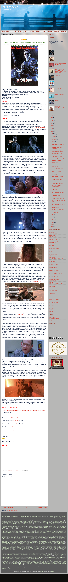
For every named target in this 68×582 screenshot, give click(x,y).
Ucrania (59, 564)
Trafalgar (31, 564)
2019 (52, 126)
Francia (26, 546)
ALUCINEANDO (52, 232)
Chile (35, 522)
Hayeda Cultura (9, 547)
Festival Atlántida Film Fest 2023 (51, 531)
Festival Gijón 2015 (30, 536)
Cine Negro (57, 522)
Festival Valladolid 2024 (38, 543)
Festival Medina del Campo (54, 537)
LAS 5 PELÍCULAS (53, 277)
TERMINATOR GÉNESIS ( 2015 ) (58, 191)
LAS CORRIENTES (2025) (59, 94)
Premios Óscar (34, 558)
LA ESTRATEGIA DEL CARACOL (55, 273)
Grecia (58, 546)
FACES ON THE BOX (53, 267)
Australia (4, 520)
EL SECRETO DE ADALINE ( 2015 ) (58, 144)
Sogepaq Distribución (29, 562)
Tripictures (37, 564)
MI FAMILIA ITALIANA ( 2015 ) (57, 183)
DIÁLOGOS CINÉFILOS (53, 255)
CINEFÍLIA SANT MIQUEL (54, 241)
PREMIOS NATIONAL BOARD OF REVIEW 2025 (59, 107)
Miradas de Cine (15, 418)
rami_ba (41, 571)
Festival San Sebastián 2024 (53, 539)
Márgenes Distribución (58, 550)
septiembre (54, 139)
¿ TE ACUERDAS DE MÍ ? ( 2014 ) (58, 204)
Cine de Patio (15, 420)
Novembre (54, 553)
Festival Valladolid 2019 (6, 543)
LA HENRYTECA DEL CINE (54, 274)
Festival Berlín (20, 532)
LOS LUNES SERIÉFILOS (54, 279)
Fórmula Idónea (20, 546)
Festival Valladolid (16, 542)
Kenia (64, 548)
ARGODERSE (52, 235)
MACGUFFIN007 (52, 280)
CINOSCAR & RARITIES (54, 248)
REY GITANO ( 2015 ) (56, 169)
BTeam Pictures (55, 521)
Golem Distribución (44, 546)
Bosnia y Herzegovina (42, 521)
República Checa (27, 560)
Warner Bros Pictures (30, 567)
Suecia (54, 562)
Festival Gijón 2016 (39, 536)
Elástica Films (4, 527)
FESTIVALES (50, 31)
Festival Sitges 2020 (51, 541)
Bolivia (25, 521)
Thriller (20, 564)
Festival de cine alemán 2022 (27, 533)
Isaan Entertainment (26, 548)
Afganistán (63, 516)
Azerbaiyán (30, 520)
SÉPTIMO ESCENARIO (53, 290)
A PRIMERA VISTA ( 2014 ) (57, 179)
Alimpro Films (33, 517)
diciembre (54, 134)
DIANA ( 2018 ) (57, 75)
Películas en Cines (59, 555)
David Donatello (28, 524)
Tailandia (36, 563)
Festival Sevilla (23, 541)
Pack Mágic (49, 554)
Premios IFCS (27, 558)
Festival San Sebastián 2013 (15, 538)
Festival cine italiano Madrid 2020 (53, 532)
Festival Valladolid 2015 (27, 542)
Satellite (30, 561)
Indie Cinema (4, 548)
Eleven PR (10, 527)
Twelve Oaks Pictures (52, 564)
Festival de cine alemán (18, 533)
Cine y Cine (15, 423)
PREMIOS (56, 31)
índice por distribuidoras (57, 547)
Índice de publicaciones (41, 547)
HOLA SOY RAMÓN (53, 271)
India (35, 547)
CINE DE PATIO (52, 238)
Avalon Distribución (16, 520)
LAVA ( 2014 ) (54, 174)
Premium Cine (43, 558)
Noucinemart (49, 553)
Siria (24, 562)
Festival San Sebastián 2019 (28, 539)
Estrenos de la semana (26, 528)
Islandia (32, 548)
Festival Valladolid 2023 (28, 543)
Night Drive (34, 553)
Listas (8, 550)
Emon (41, 527)
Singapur (20, 562)
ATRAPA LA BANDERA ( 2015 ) (57, 150)
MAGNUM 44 (51, 309)
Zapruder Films (60, 567)
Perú (12, 557)
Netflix (23, 553)
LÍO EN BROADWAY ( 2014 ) (57, 156)
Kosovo (15, 549)
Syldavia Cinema (29, 563)
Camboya (6, 522)
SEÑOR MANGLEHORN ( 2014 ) (58, 176)
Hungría (30, 547)
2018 (52, 128)
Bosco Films (36, 521)
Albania (15, 517)
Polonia (29, 557)
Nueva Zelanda (59, 553)
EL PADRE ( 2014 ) (55, 212)
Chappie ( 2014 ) (37, 281)
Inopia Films (9, 548)
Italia (40, 548)
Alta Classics (38, 517)
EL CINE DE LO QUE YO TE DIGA (55, 260)
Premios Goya (19, 558)
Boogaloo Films (30, 521)
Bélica (63, 520)
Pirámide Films (17, 557)
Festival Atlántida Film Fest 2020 (14, 531)
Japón (45, 548)
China (39, 522)
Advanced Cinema (57, 516)
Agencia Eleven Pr (5, 517)
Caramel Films (25, 522)
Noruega (43, 553)
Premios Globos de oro (7, 558)
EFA (37, 526)
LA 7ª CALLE (51, 305)
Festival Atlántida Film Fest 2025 (10, 532)
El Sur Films (46, 526)
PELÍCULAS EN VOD (40, 31)
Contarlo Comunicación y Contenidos (40, 523)
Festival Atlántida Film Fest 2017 (42, 530)
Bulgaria (61, 521)
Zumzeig (9, 568)
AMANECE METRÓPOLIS (54, 233)
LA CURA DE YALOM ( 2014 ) (57, 154)
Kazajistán (60, 548)
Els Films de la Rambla (25, 527)
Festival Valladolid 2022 (17, 543)
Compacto (21, 523)
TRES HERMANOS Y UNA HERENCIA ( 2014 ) (57, 148)
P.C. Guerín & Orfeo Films (42, 554)
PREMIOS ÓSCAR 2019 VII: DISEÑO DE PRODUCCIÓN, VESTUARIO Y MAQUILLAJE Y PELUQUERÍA (60, 71)
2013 (52, 226)
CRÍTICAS (20, 31)
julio (52, 142)
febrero (53, 221)
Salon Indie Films (25, 561)
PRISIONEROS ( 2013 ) (59, 50)
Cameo (10, 522)
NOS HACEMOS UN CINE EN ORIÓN (56, 283)
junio (53, 214)
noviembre (54, 136)
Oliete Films (23, 554)
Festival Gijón (21, 536)
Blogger (52, 571)
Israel (37, 548)
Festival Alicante (5, 530)
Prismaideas (58, 558)
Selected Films (49, 561)
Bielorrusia (9, 521)
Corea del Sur (50, 523)
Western (38, 567)
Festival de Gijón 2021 (37, 533)
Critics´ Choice (13, 524)
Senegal (53, 561)
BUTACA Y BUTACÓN (53, 236)
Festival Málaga (42, 537)
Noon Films (39, 553)
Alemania (19, 517)
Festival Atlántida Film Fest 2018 (54, 530)
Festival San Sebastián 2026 (14, 541)
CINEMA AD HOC (52, 242)
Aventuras (24, 520)
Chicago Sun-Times (15, 430)
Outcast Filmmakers (34, 554)
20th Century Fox (5, 516)
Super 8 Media (5, 563)
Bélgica (58, 520)
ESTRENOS (63, 31)
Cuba (23, 524)
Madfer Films (42, 550)
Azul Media (34, 520)
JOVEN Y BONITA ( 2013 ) (59, 57)
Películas (47, 556)
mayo (53, 216)
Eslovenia (63, 527)
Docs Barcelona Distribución (6, 526)
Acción (45, 516)
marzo (53, 219)
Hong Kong (26, 547)
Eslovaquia (58, 527)
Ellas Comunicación (16, 527)
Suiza (58, 562)
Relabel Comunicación (19, 560)
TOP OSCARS (52, 293)
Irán (16, 548)
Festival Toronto (5, 542)
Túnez (42, 564)
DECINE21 (51, 251)
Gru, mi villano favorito (39, 127)
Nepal (20, 553)
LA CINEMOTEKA (52, 306)
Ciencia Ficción (45, 522)
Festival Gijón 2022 (19, 537)
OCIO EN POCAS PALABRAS (55, 285)
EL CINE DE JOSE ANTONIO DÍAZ (56, 258)
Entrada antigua (42, 507)
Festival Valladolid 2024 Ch (48, 543)
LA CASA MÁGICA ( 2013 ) (57, 153)
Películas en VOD (5, 557)
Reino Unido (9, 560)
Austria (10, 520)
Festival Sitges (32, 541)
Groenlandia (63, 546)
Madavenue (35, 550)
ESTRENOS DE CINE (53, 266)
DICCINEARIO (52, 257)
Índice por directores (50, 547)
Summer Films (64, 562)
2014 (52, 224)
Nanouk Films (16, 553)
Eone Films (46, 527)
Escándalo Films (52, 527)
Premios (40, 557)
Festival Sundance (60, 541)
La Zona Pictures (54, 549)
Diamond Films (41, 524)
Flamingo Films (5, 546)
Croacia (19, 524)
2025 (52, 117)
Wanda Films (21, 567)
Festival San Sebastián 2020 (41, 539)
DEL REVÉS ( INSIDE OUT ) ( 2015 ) (58, 173)
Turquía (45, 564)
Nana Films (11, 553)
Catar (31, 522)
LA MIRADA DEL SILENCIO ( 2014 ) (58, 198)
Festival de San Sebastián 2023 (12, 534)
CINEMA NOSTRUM (53, 244)
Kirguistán (3, 549)
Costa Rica (60, 523)
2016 (52, 131)
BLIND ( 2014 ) (54, 189)
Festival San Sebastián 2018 (15, 539)
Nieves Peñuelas (28, 553)
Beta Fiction (4, 521)
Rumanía (14, 561)
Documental (14, 526)
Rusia (19, 561)
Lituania (12, 550)
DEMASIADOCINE (52, 252)
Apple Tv (63, 517)
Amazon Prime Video (45, 517)
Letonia (64, 549)
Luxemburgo (23, 550)
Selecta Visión (42, 561)
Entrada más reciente (7, 507)
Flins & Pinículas (13, 546)
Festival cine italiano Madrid (41, 532)
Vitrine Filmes (5, 567)
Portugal (34, 557)
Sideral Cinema (15, 562)
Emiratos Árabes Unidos (34, 527)
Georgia (37, 546)
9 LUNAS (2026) (58, 88)
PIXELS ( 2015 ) (55, 166)
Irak (13, 548)
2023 (52, 120)
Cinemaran (63, 522)
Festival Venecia (15, 544)
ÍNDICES (14, 31)
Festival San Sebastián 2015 (40, 538)
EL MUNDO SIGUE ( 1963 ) (57, 202)
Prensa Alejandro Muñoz (51, 558)
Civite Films (4, 523)
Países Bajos (63, 554)
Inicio (25, 507)
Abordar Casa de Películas (37, 516)
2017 (52, 130)
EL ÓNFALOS (52, 261)
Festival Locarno (34, 537)
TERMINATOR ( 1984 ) (56, 195)
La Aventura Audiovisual (22, 549)
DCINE (50, 249)
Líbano (4, 550)
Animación (56, 517)
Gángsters (32, 546)
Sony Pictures (36, 562)
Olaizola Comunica (16, 554)
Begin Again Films (51, 520)
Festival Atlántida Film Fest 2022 (38, 531)
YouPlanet (55, 567)
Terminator (20, 314)
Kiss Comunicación (9, 549)
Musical (6, 553)
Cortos (56, 523)
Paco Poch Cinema (56, 554)
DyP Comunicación (32, 526)
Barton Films (44, 520)
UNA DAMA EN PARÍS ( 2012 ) (57, 168)
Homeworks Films (20, 547)
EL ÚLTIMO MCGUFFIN (53, 302)
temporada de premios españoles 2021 (49, 563)
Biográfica (20, 521)
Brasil (49, 521)
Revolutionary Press (49, 560)
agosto (53, 141)
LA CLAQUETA (52, 308)
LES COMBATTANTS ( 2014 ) (57, 151)
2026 (52, 115)
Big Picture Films (15, 521)
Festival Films (13, 536)
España (4, 528)
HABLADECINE (52, 303)
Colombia (8, 523)
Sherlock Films (8, 562)
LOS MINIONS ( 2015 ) (56, 207)
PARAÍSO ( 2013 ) (55, 206)
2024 (52, 118)
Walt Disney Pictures (13, 567)
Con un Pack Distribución (28, 523)
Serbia (57, 561)
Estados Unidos (12, 528)
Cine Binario (52, 522)
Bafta (39, 520)
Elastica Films (61, 526)
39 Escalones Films (14, 516)
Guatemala (4, 547)
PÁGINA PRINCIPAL (6, 31)
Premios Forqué (61, 557)
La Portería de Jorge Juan (46, 549)
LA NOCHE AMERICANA (54, 276)
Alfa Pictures (26, 517)
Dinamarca (48, 524)
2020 (52, 125)
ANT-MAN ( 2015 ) (55, 162)
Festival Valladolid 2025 (59, 543)
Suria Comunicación (13, 563)
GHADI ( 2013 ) (54, 145)
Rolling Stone (14, 427)
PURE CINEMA (52, 286)
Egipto (41, 526)
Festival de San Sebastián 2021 (48, 533)
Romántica (64, 560)
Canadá (13, 522)
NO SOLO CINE (52, 282)
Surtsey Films (21, 563)
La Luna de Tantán (38, 549)
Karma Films (54, 548)
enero (53, 222)
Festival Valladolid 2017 (49, 542)
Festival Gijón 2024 (26, 537)
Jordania (49, 548)
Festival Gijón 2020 (11, 537)
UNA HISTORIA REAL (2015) (57, 177)
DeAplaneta (34, 524)
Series (61, 561)
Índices (63, 547)
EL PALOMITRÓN (52, 263)
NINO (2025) (57, 100)
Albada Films (11, 517)
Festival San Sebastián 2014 (27, 538)
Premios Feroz (51, 557)
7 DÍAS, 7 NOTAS (52, 230)
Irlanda (20, 548)
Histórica (14, 547)
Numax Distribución (9, 554)
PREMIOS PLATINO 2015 (56, 171)
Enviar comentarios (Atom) (12, 510)
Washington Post (14, 433)
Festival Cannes (30, 532)
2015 (52, 133)
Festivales (24, 544)
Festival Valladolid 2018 (59, 542)
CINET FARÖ (51, 245)
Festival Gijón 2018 (57, 536)
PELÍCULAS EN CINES (29, 31)
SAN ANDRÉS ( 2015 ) (56, 210)
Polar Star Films (24, 557)
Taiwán (40, 563)
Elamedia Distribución (53, 526)
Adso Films (51, 516)
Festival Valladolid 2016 (38, 542)
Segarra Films (35, 561)
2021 (52, 123)
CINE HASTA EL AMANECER (55, 239)
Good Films (52, 546)
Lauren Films (60, 549)
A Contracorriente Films (24, 516)
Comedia (14, 523)
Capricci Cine (19, 522)
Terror (15, 564)
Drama (23, 526)
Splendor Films (44, 562)
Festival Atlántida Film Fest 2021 (27, 531)
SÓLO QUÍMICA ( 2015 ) (56, 160)
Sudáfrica (49, 562)
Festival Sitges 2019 (42, 541)
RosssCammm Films (7, 561)
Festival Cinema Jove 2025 (10, 533)
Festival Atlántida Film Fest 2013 (29, 530)
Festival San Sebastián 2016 (53, 538)
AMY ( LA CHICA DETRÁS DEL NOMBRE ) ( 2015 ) (57, 186)
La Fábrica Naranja (31, 549)
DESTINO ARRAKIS (53, 254)
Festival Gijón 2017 (48, 536)
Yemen (51, 567)
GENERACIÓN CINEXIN (54, 270)
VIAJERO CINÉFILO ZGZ (54, 294)
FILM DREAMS (10, 7)
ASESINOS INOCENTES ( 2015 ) (58, 209)
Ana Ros (51, 517)
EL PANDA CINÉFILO (53, 264)
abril (53, 217)
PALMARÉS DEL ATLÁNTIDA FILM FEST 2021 (60, 64)
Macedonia (30, 550)
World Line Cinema (44, 567)
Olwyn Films (28, 554)
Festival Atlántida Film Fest (15, 530)
